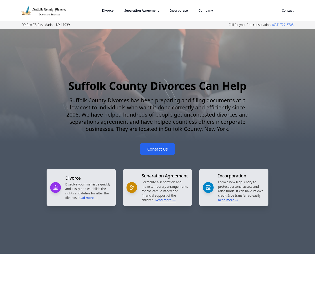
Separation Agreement (141, 10)
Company (206, 10)
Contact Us (157, 149)
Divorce (108, 10)
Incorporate (179, 10)
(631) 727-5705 (283, 25)
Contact (288, 10)
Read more (88, 198)
